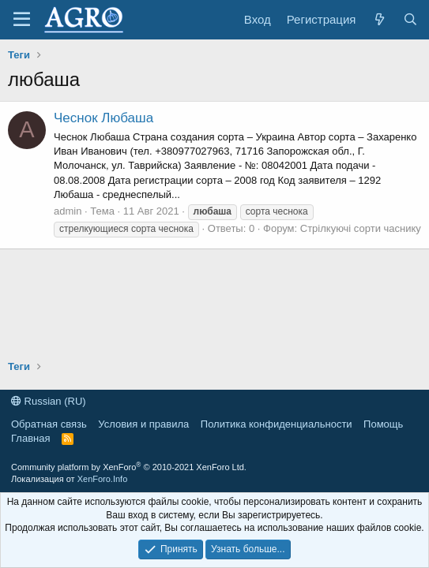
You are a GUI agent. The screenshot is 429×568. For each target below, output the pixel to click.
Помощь (383, 424)
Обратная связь (49, 424)
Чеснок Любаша (103, 117)
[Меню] (21, 19)
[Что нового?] (378, 19)
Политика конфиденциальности (276, 424)
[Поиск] (410, 19)
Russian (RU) (48, 401)
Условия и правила (143, 424)
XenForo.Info (102, 479)
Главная (30, 438)
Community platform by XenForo (128, 467)
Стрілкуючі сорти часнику (360, 228)
